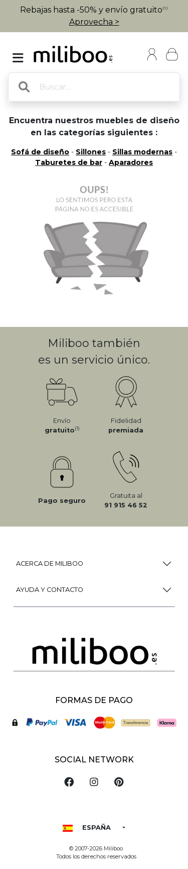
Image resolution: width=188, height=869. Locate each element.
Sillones (91, 151)
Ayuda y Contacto (49, 589)
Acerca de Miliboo (49, 563)
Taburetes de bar (68, 162)
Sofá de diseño (40, 151)
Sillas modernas (142, 151)
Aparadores (131, 162)
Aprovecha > (94, 22)
